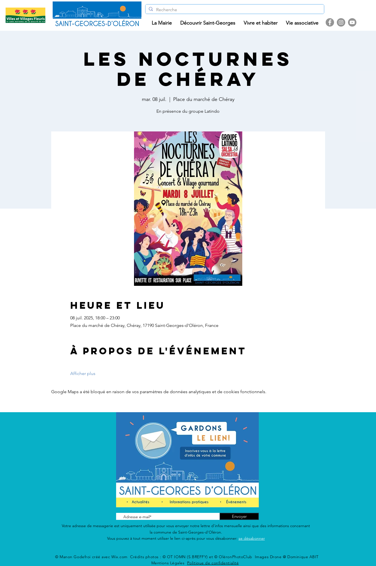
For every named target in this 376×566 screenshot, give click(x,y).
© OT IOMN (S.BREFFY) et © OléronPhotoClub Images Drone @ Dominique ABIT (241, 556)
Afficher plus (82, 373)
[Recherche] (234, 9)
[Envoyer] (239, 516)
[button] (161, 23)
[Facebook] (330, 22)
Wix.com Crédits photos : (137, 556)
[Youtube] (352, 22)
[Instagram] (341, 22)
